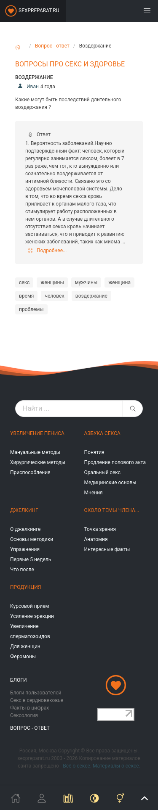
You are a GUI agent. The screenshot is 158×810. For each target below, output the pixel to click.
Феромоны (23, 657)
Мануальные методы (35, 452)
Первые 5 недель (30, 559)
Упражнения (25, 549)
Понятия (94, 452)
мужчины (86, 282)
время (26, 296)
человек (54, 296)
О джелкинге (25, 529)
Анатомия (96, 539)
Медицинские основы (110, 482)
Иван (27, 87)
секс (24, 282)
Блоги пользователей (36, 693)
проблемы (31, 309)
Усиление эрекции (32, 616)
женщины (52, 282)
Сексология (24, 715)
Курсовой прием (29, 606)
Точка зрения (100, 529)
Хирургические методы (37, 462)
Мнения (93, 493)
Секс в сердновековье (36, 700)
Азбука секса (102, 433)
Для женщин (25, 646)
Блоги (18, 680)
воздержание (91, 296)
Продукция (25, 587)
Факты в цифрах (29, 708)
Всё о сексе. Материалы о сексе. (101, 766)
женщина (119, 282)
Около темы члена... (111, 510)
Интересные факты (107, 549)
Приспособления (30, 472)
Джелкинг (24, 510)
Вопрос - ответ (52, 46)
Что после (22, 570)
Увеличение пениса (37, 433)
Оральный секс (102, 472)
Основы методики (31, 539)
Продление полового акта (115, 462)
